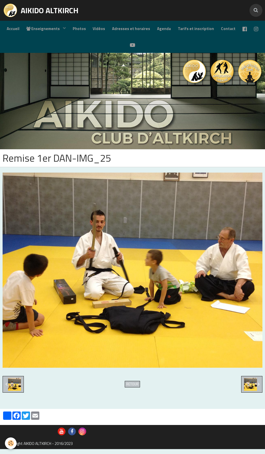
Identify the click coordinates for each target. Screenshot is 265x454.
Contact (236, 30)
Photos (83, 30)
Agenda (170, 30)
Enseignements (47, 30)
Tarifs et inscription (203, 30)
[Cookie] (11, 443)
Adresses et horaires (137, 30)
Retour (132, 389)
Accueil (15, 30)
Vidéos (104, 30)
